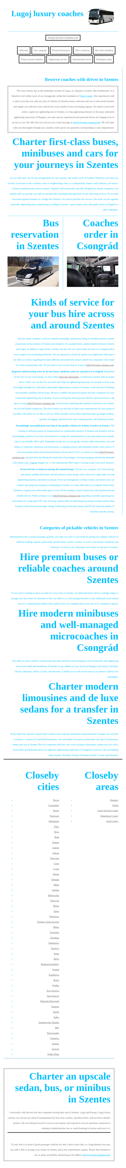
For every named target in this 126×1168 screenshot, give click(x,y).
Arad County (112, 821)
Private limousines (61, 50)
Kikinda (55, 879)
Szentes (55, 1043)
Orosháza (54, 937)
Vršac (56, 826)
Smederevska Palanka (48, 1022)
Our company (40, 50)
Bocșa (56, 800)
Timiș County (86, 96)
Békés (56, 927)
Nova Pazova (53, 990)
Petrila (56, 874)
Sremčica (54, 1038)
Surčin (56, 1012)
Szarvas (55, 1049)
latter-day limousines (69, 377)
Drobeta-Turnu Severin (48, 922)
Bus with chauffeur (104, 50)
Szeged (55, 969)
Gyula (56, 869)
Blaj (57, 1027)
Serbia (115, 805)
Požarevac (54, 916)
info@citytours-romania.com (63, 37)
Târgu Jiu (54, 900)
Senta (56, 953)
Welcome (23, 50)
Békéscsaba (53, 895)
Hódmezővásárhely (50, 964)
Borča (56, 980)
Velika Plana (53, 1054)
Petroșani (54, 858)
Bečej (56, 959)
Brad (56, 837)
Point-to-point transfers (32, 59)
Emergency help (104, 59)
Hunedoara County (109, 816)
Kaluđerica (54, 975)
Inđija (56, 1017)
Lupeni (55, 847)
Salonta (55, 890)
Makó (56, 885)
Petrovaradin (53, 1033)
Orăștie (55, 842)
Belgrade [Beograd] (49, 1001)
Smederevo (53, 943)
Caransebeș (53, 805)
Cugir (56, 863)
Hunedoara (54, 821)
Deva (56, 832)
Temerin (55, 1006)
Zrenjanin (54, 932)
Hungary (114, 800)
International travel (82, 59)
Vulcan (55, 853)
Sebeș (56, 911)
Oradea (55, 985)
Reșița (56, 810)
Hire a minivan (82, 50)
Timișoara (54, 816)
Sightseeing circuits (58, 59)
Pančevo (55, 948)
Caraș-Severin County (107, 810)
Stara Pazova (53, 996)
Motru (56, 906)
